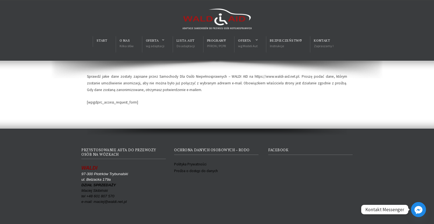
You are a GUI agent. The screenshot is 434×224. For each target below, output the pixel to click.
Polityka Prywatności (190, 164)
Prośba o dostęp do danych (196, 170)
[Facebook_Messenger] (418, 209)
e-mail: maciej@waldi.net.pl (104, 202)
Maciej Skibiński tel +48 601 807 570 (98, 190)
